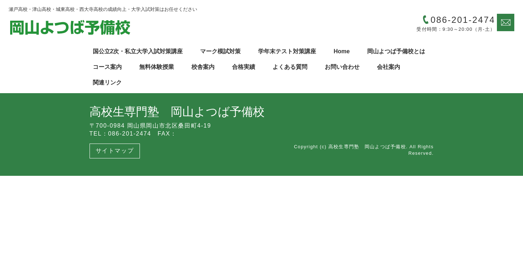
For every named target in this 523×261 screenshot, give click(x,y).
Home (341, 51)
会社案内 (388, 67)
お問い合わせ (342, 67)
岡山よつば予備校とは (396, 51)
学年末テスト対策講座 (287, 51)
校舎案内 (203, 67)
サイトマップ (115, 151)
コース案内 (107, 67)
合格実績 (243, 67)
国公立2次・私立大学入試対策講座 (138, 51)
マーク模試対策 (220, 51)
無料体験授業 (156, 67)
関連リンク (107, 82)
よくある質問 (290, 67)
